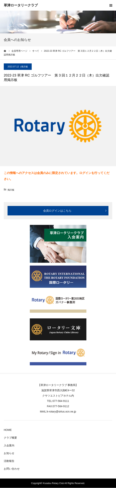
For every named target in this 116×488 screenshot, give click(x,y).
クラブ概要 (10, 437)
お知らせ (9, 453)
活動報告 (9, 460)
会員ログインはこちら (57, 210)
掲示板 (24, 66)
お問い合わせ (12, 468)
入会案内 (9, 445)
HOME (8, 429)
